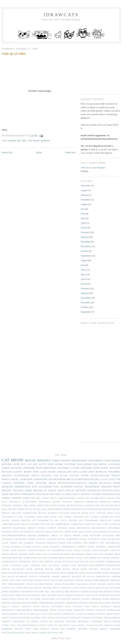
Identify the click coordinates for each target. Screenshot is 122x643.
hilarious (100, 464)
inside (106, 558)
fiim (68, 543)
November (86, 185)
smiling (26, 607)
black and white (44, 509)
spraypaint (8, 610)
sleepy (18, 472)
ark (26, 505)
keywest (68, 562)
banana (90, 505)
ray (41, 592)
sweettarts (113, 614)
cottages (114, 524)
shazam (16, 603)
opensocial (103, 577)
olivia (91, 577)
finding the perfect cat (88, 543)
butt (92, 513)
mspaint (44, 460)
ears (85, 536)
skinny (15, 607)
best (4, 509)
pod (118, 584)
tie (28, 621)
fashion (29, 543)
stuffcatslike (100, 475)
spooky (86, 494)
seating (76, 599)
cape (43, 472)
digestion (52, 532)
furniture (114, 547)
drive (68, 536)
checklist (105, 520)
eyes (103, 539)
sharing (115, 599)
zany (54, 633)
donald (115, 532)
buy (23, 464)
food (96, 468)
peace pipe (57, 580)
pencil (89, 580)
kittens (115, 468)
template (75, 618)
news (63, 573)
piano (29, 584)
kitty (42, 464)
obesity (66, 577)
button (101, 513)
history (18, 558)
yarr (43, 633)
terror (86, 618)
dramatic (44, 536)
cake (20, 517)
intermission (10, 562)
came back (50, 517)
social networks (52, 607)
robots (69, 595)
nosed (106, 573)
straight (79, 610)
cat (30, 141)
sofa (68, 607)
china (116, 520)
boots (28, 472)
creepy (31, 528)
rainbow (15, 592)
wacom (99, 625)
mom (58, 569)
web (36, 629)
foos (45, 547)
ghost (42, 550)
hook (26, 558)
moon (75, 569)
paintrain (94, 490)
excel (61, 539)
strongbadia (10, 614)
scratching (48, 599)
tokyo (35, 621)
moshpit (94, 569)
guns (32, 554)
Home (39, 152)
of (84, 577)
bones (59, 509)
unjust (43, 625)
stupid (31, 614)
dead (52, 483)
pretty (56, 588)
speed (116, 607)
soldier (77, 607)
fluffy (37, 547)
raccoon (114, 588)
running (105, 595)
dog (75, 472)
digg (61, 532)
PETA (4, 502)
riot (44, 595)
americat (105, 502)
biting (29, 509)
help (117, 554)
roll (89, 595)
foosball (55, 547)
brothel (16, 513)
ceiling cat (75, 520)
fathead (40, 543)
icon (85, 558)
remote (109, 592)
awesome (29, 468)
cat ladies (91, 517)
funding (101, 547)
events (41, 539)
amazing (79, 502)
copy (105, 524)
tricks (115, 475)
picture (7, 472)
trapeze (60, 621)
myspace (101, 472)
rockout (80, 595)
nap (48, 573)
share (105, 599)
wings (6, 479)
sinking (93, 603)
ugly (13, 625)
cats (107, 460)
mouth (116, 569)
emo (117, 536)
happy (105, 468)
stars (53, 610)
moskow (105, 569)
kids (76, 562)
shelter (26, 603)
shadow (96, 599)
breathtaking (111, 509)
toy (51, 621)
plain (92, 584)
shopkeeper (46, 603)
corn (30, 483)
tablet (14, 618)
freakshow (92, 487)
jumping (49, 562)
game (13, 550)
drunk (77, 536)
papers (38, 580)
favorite (51, 543)
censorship (91, 520)
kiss (91, 562)
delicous (105, 483)
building (64, 513)
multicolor (9, 573)
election (108, 536)
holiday (18, 490)
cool (98, 524)
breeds (6, 513)
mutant (29, 573)
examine (52, 539)
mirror (38, 569)
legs (61, 490)
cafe (111, 479)
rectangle (58, 592)
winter (93, 629)
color (75, 468)
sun (43, 614)
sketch (116, 603)
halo (46, 554)
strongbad (113, 610)
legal (5, 565)
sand (5, 599)
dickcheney (27, 532)
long (26, 565)
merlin (6, 569)
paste (46, 580)
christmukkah (11, 524)
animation (40, 479)
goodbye (104, 550)
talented (24, 618)
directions (71, 532)
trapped (71, 621)
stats (61, 610)
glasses (86, 550)
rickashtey (33, 595)
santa (12, 599)
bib (10, 509)
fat (29, 464)
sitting (74, 475)
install (115, 558)
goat (95, 550)
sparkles (105, 607)
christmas (49, 468)
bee (103, 505)
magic (56, 565)
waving (19, 629)
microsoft (18, 569)
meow (36, 141)
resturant (8, 595)
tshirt (6, 498)
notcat (33, 577)
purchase (42, 494)
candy (68, 517)
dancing (41, 483)
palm (30, 580)
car (117, 479)
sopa (87, 607)
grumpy (23, 554)
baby (63, 505)
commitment (62, 524)
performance (102, 580)
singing (83, 603)
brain (98, 509)
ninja (82, 573)
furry (5, 550)
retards (55, 494)
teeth (51, 618)
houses (38, 490)
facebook (45, 487)
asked (40, 505)
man (91, 472)
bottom (89, 509)
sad (55, 475)
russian (115, 595)
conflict (89, 524)
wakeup (45, 141)
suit (38, 614)
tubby (5, 625)
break (70, 479)
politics (107, 490)
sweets (101, 614)
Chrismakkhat (67, 498)
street (90, 610)
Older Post (70, 152)
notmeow (44, 577)
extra (83, 539)
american (92, 502)
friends (106, 487)
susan (80, 614)
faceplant (113, 539)
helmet (109, 554)
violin (90, 625)
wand (117, 625)
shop (35, 603)
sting (69, 610)
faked (13, 543)
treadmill (84, 621)
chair (52, 472)
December (85, 241)
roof (96, 595)
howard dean (56, 558)
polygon (22, 588)
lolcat (69, 490)
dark (72, 528)
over (12, 580)
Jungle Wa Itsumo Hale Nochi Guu (98, 498)
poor (5, 494)
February (85, 232)
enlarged (20, 539)
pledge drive (105, 584)
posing (38, 588)
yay (48, 633)
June (83, 213)
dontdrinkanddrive (14, 536)
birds (20, 509)
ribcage (21, 595)
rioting (52, 595)
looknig (35, 565)
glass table (72, 550)
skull (76, 494)
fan (20, 543)
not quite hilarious (15, 577)
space (95, 607)
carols (6, 483)
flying (78, 487)
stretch (100, 610)
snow (36, 607)
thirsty (6, 621)
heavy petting (95, 554)
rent (117, 592)
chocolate (64, 472)
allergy (67, 502)
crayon (6, 528)
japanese (114, 464)
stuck (22, 614)
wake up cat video (13, 53)
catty (63, 520)
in (45, 490)
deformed (114, 528)
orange (7, 475)
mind (30, 569)
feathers (67, 487)
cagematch (8, 517)
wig (62, 629)
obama (56, 577)
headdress (78, 554)
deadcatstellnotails (72, 483)
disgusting (85, 532)
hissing (7, 490)
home (28, 490)
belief (110, 505)
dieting (40, 532)
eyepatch (93, 539)
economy (95, 536)
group (14, 554)
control (19, 483)
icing (79, 558)
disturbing (100, 532)
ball (81, 505)
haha (39, 554)
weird (59, 464)
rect (48, 592)
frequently (69, 547)
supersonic (69, 614)
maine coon (69, 565)
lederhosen (113, 562)
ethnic (31, 539)
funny (65, 460)
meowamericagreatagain (104, 565)
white (54, 629)
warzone (7, 629)
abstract (15, 502)
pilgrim (39, 584)
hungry (70, 558)
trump (116, 621)
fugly (91, 547)
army (32, 505)
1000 (32, 498)
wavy (28, 629)
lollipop (15, 565)
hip (10, 558)
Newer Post (7, 152)
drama (32, 536)
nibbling (73, 573)
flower (26, 547)
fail (56, 487)
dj (109, 532)
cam (39, 517)
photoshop (79, 460)
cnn (42, 524)
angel (15, 479)
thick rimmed (112, 618)
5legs (53, 498)
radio (5, 592)
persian (115, 580)
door (116, 483)
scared (67, 494)
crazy (115, 460)
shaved (6, 603)
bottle (80, 509)
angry (116, 502)
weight (44, 629)
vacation (63, 625)
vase (73, 625)
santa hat (23, 599)
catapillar (106, 517)
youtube (70, 464)
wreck (35, 633)
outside (81, 490)
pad (24, 580)
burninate (82, 479)
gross (5, 554)
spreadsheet (24, 610)
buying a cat (98, 479)
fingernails (112, 543)
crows (42, 528)
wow (28, 633)
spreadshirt (40, 610)
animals (7, 505)
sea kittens (63, 599)
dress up (57, 536)
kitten (7, 464)
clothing (63, 468)
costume (86, 468)
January (84, 195)
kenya (58, 562)
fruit (116, 487)
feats (61, 543)
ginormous (58, 550)
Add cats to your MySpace (93, 167)
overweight (22, 475)
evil (35, 487)
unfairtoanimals (27, 625)
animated (26, 479)
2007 (38, 498)
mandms (83, 565)
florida (16, 547)
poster (47, 588)
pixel (58, 584)
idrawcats (61, 14)
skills (6, 607)
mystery (40, 573)
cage (117, 513)
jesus (35, 562)
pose (30, 588)
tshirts (17, 498)
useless (52, 625)
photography (17, 584)
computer (77, 524)
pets (4, 584)
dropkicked (23, 487)
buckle (42, 513)
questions (102, 588)
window (71, 629)
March (84, 227)
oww (18, 580)
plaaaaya (82, 584)
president (29, 494)
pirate (49, 584)
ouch (5, 580)
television (62, 618)
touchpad (95, 460)
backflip (72, 505)
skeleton (105, 603)
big (15, 509)
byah (110, 513)
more (84, 569)
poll (117, 490)
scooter (35, 599)
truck (107, 621)
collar (49, 524)
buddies (53, 513)
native (55, 573)
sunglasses (54, 614)
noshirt (115, 573)
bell (117, 505)
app (50, 479)
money (67, 569)
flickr (6, 547)
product (66, 588)
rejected (97, 592)
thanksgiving (110, 494)
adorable (45, 502)
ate (47, 505)
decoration (99, 528)
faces (5, 543)
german (32, 550)
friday (82, 547)
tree (51, 464)
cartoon (78, 517)
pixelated (69, 584)
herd (5, 558)
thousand (19, 621)
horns (34, 558)
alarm (12, 141)
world (104, 629)
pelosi (80, 580)
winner (82, 629)
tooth (44, 621)
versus (81, 625)
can (60, 517)
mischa (49, 569)
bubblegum (30, 513)
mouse (30, 460)
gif (48, 550)
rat (36, 592)
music (20, 573)
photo (35, 475)
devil (16, 532)
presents (15, 494)
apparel (18, 505)
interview (25, 562)
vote (26, 498)
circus (24, 524)
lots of (46, 565)
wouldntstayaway (13, 633)
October (84, 251)
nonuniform (93, 573)
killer (84, 562)
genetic (22, 550)
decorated (83, 528)
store (85, 475)
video (56, 460)
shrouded (72, 603)
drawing (7, 487)
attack (54, 505)
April (83, 223)
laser (83, 472)
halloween (84, 464)
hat (35, 464)
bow (36, 472)
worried (115, 629)
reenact (76, 592)
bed (24, 141)
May (83, 218)
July (83, 209)
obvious (77, 577)
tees (44, 618)
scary (64, 475)
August (84, 190)
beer (62, 479)
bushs (85, 513)
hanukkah (57, 554)
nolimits (114, 472)
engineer (7, 539)
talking (36, 618)
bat (19, 141)
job (41, 562)
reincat (87, 592)
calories (29, 517)
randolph (27, 592)
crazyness (19, 528)
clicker (34, 524)
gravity (115, 550)
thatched (97, 618)
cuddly (51, 528)
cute (16, 464)
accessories (29, 502)
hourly (43, 558)
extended (72, 539)
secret (86, 599)
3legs (45, 498)
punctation (79, 588)
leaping (100, 562)
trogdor (97, 621)
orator (115, 577)
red (67, 592)
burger (75, 513)
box (38, 468)
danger (62, 528)
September (86, 255)
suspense (90, 614)
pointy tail (9, 588)
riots (61, 595)
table (5, 618)
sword (96, 494)
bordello (69, 509)
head (67, 554)
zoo (60, 633)
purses (91, 588)
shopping (59, 603)
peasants (69, 580)
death (93, 483)
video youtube (12, 468)
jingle (52, 490)
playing (46, 475)
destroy (7, 532)
